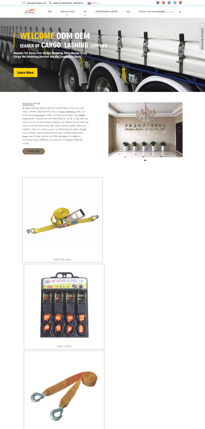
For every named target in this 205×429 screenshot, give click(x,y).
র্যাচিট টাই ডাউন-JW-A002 (41, 279)
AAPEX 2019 (137, 379)
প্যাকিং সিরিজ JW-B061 (163, 341)
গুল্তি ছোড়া (163, 218)
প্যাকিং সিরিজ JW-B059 (122, 341)
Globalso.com (70, 423)
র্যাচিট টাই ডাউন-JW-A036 (122, 279)
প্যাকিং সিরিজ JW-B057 (82, 341)
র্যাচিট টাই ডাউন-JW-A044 (163, 279)
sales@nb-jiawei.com (36, 3)
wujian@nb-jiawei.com (44, 395)
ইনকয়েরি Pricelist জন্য (85, 391)
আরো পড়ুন (33, 151)
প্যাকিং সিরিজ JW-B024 (41, 341)
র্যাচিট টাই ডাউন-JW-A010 (82, 279)
